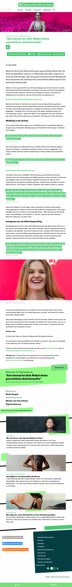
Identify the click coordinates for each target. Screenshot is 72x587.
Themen (20, 10)
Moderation (47, 10)
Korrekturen (42, 556)
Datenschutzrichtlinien (14, 360)
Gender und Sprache (45, 562)
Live (18, 585)
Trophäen (41, 546)
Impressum (42, 553)
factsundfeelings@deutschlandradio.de (20, 350)
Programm (37, 10)
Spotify (32, 54)
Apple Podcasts (44, 54)
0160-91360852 (52, 348)
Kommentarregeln (44, 559)
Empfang (41, 543)
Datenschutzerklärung (45, 549)
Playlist (54, 585)
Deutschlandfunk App (17, 54)
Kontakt (40, 540)
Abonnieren (58, 54)
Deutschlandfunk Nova (46, 537)
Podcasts (28, 10)
